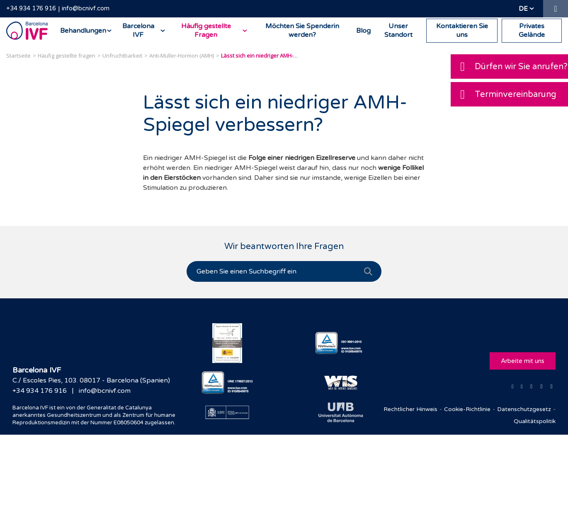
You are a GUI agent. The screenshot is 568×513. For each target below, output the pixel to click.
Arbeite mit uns (522, 361)
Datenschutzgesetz (524, 409)
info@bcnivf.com (85, 8)
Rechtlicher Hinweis (410, 409)
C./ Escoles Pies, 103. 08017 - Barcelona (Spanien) (91, 380)
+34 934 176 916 (31, 8)
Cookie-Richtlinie (467, 409)
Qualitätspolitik (535, 421)
